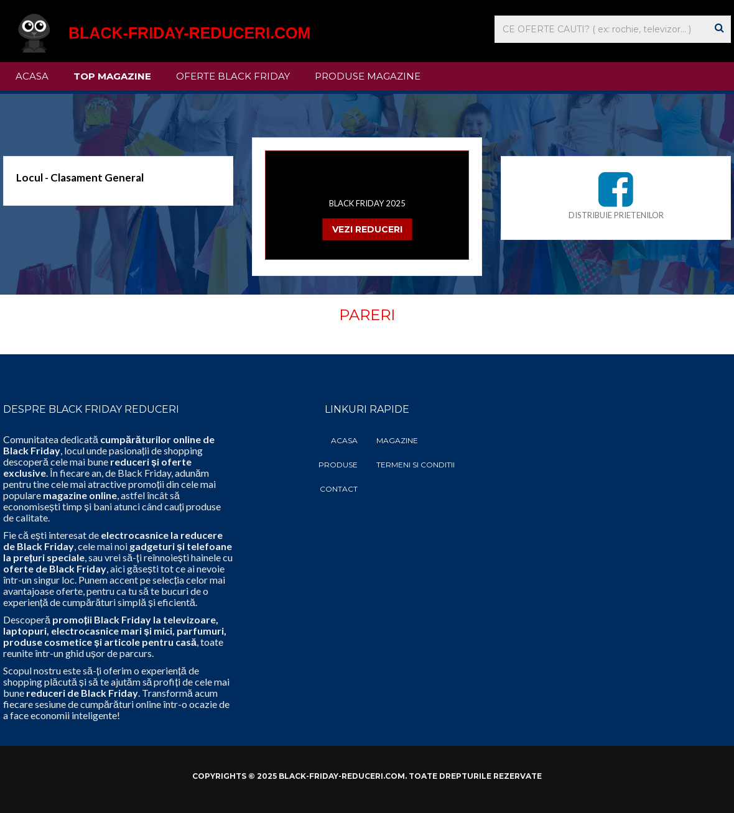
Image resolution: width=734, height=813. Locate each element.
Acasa (32, 76)
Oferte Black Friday (233, 76)
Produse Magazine (367, 76)
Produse (338, 464)
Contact (339, 489)
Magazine (397, 440)
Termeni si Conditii (415, 464)
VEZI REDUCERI (367, 229)
